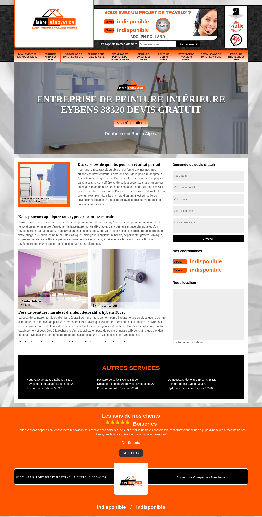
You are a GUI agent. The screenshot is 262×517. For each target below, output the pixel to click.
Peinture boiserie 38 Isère (143, 57)
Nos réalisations (131, 123)
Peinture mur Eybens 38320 (44, 387)
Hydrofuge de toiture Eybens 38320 (190, 387)
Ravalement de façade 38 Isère (27, 55)
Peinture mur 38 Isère (163, 57)
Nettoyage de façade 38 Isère (185, 57)
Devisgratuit (150, 25)
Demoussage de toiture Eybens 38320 (192, 379)
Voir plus (131, 452)
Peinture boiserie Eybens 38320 (117, 379)
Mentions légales (90, 476)
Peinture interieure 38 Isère (236, 57)
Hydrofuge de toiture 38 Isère (73, 55)
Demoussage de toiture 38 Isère (211, 55)
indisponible (119, 21)
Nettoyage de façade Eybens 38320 (49, 379)
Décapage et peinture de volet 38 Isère (120, 57)
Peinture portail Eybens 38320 (187, 383)
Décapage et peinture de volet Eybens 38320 (126, 383)
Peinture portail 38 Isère (50, 57)
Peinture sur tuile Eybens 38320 (117, 387)
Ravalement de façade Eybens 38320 (51, 383)
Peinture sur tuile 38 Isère (95, 55)
